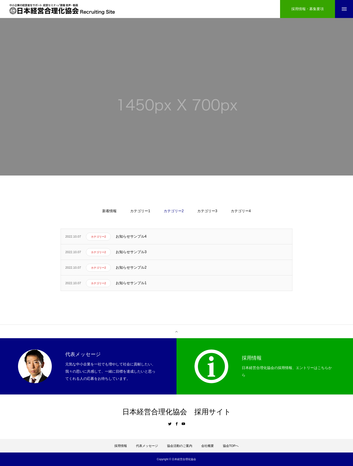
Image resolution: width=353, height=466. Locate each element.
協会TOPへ (231, 446)
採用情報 (120, 446)
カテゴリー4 (241, 211)
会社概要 (207, 446)
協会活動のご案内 (179, 446)
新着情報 (109, 211)
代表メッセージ (147, 446)
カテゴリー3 (207, 211)
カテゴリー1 (140, 211)
